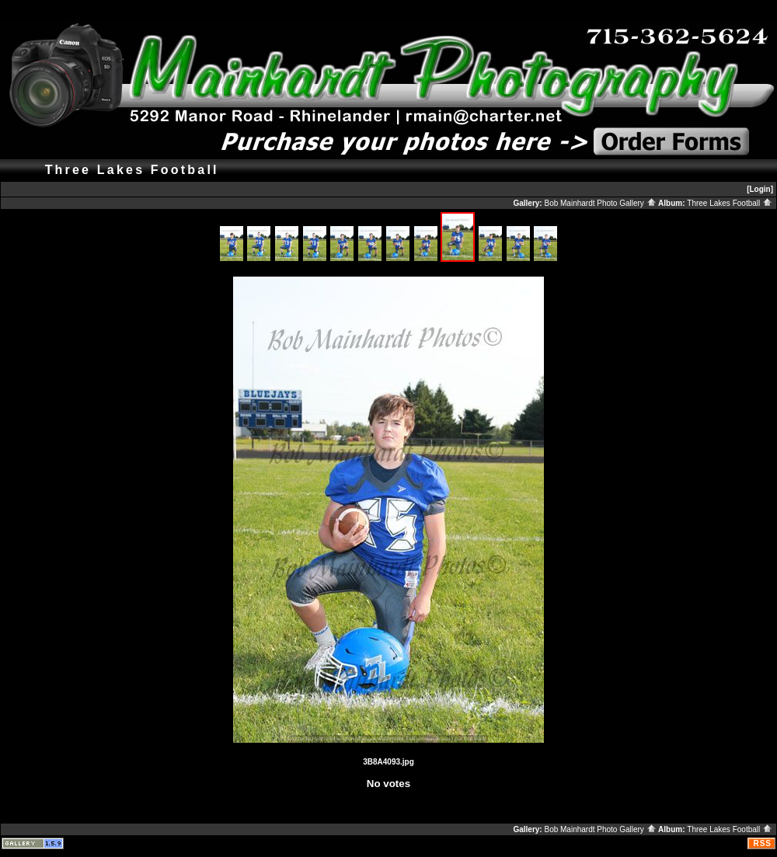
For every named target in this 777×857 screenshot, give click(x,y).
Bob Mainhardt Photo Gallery (600, 203)
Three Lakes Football (729, 203)
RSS (762, 843)
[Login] (760, 189)
